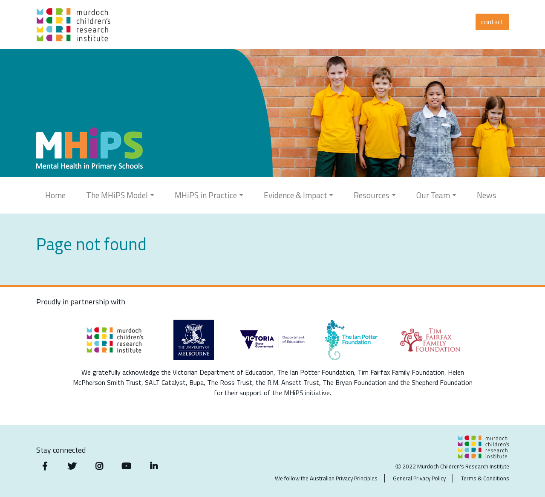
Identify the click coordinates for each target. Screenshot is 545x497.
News (486, 195)
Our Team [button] (433, 195)
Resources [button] (371, 195)
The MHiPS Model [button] (117, 195)
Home (55, 195)
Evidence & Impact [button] (295, 195)
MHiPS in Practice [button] (206, 195)
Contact (492, 22)
